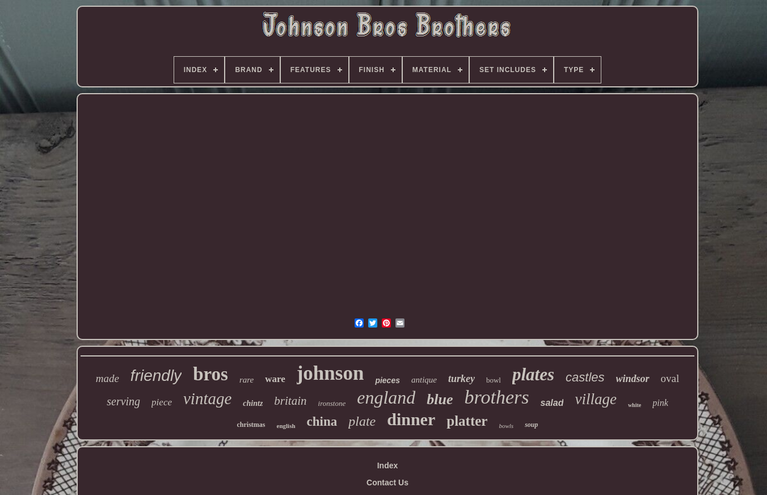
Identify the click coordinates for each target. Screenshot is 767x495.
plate (362, 421)
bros (210, 374)
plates (533, 374)
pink (660, 403)
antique (424, 379)
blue (440, 399)
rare (246, 379)
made (107, 378)
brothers (497, 397)
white (634, 405)
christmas (251, 425)
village (595, 399)
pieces (387, 380)
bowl (493, 380)
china (322, 421)
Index (387, 465)
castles (585, 377)
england (386, 397)
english (286, 425)
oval (670, 378)
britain (290, 401)
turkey (461, 378)
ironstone (332, 403)
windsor (633, 378)
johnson (330, 373)
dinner (411, 419)
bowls (506, 425)
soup (531, 425)
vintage (207, 398)
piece (161, 402)
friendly (156, 375)
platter (466, 421)
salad (551, 403)
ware (275, 379)
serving (123, 401)
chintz (253, 403)
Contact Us (387, 482)
